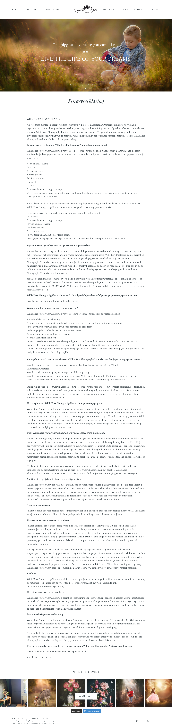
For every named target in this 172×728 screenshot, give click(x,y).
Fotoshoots (108, 9)
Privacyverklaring (48, 723)
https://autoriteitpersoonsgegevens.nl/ (45, 586)
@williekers (86, 696)
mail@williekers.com (37, 286)
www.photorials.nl (77, 651)
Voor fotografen (132, 9)
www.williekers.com (56, 651)
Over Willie (53, 9)
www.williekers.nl (35, 651)
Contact (155, 9)
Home (15, 9)
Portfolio (32, 9)
